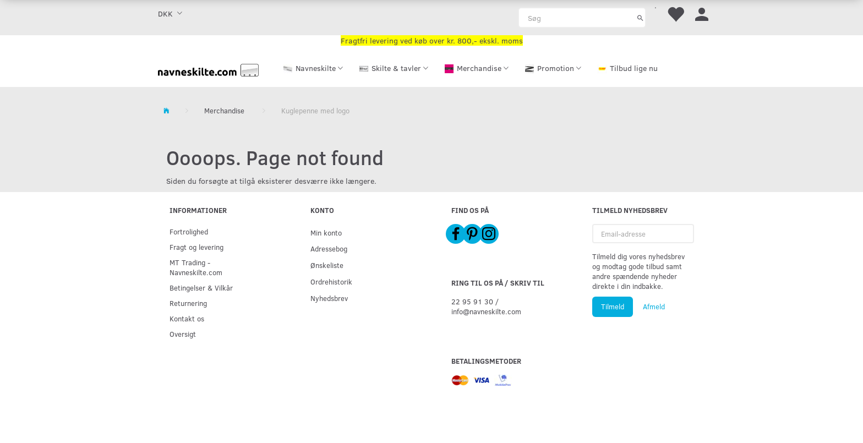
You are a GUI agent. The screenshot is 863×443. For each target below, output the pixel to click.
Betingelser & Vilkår (201, 287)
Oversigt (183, 333)
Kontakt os (187, 318)
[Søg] (640, 17)
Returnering (188, 303)
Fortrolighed (189, 231)
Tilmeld (612, 306)
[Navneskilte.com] (208, 69)
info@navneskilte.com (486, 311)
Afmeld (654, 306)
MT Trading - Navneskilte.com (196, 267)
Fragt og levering (196, 246)
